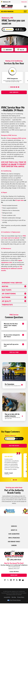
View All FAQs (14, 352)
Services (14, 526)
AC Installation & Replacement (10, 232)
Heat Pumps (6, 290)
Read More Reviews (14, 445)
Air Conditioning (6, 171)
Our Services (14, 92)
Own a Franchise (14, 538)
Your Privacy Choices (14, 600)
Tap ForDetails (25, 11)
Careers (14, 545)
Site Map (13, 597)
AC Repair (4, 192)
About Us (14, 530)
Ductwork (6, 297)
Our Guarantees (13, 534)
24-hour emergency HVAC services (16, 138)
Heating (5, 286)
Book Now (14, 575)
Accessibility (7, 597)
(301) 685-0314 (15, 560)
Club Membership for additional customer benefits (11, 268)
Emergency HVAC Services (9, 135)
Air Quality (6, 301)
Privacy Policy (20, 597)
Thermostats (7, 305)
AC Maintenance (6, 248)
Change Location (24, 1)
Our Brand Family (14, 541)
